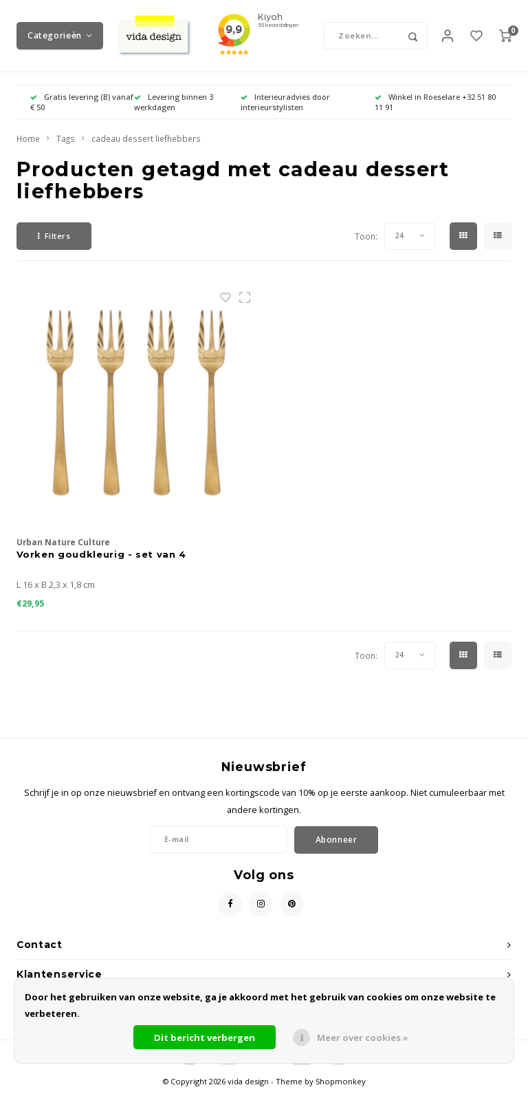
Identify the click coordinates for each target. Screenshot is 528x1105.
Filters (54, 247)
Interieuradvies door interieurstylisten (285, 113)
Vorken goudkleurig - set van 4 (101, 565)
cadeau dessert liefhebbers (146, 150)
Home (28, 150)
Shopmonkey (341, 1092)
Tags (65, 150)
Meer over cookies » (362, 1037)
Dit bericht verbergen (204, 1037)
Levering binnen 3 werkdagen (173, 113)
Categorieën (60, 41)
